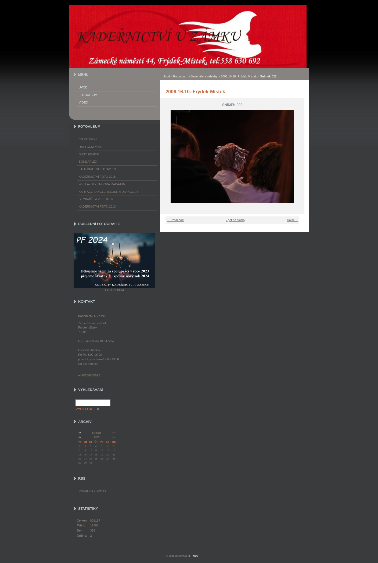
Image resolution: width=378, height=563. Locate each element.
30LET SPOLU (89, 139)
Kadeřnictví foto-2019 (97, 169)
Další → (292, 220)
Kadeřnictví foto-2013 (97, 206)
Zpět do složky (235, 220)
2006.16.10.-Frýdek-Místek (239, 76)
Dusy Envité (89, 154)
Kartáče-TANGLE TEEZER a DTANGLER (108, 191)
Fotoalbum (180, 76)
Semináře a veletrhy (204, 76)
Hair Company (90, 146)
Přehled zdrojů (92, 491)
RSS (195, 555)
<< (79, 433)
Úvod (166, 76)
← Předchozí (175, 220)
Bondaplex (88, 161)
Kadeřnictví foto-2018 (97, 176)
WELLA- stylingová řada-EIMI (102, 184)
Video (83, 102)
